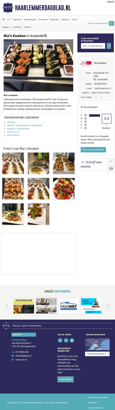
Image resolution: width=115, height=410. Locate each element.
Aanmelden (65, 379)
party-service (13, 132)
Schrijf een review (91, 164)
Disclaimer (92, 402)
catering (11, 122)
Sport (74, 19)
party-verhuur (13, 135)
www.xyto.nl (21, 359)
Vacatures (17, 27)
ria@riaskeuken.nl (102, 88)
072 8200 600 (22, 352)
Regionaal (54, 19)
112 (8, 19)
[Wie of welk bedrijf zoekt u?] (93, 46)
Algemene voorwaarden (98, 397)
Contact (27, 27)
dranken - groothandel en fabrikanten (24, 125)
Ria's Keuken (100, 63)
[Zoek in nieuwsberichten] (98, 23)
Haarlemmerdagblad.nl (43, 7)
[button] (3, 306)
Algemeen (17, 19)
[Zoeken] (111, 23)
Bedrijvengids (30, 19)
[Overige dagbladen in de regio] (97, 354)
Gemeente (43, 19)
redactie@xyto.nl (23, 356)
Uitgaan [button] (5, 27)
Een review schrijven (93, 149)
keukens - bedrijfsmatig (18, 128)
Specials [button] (64, 19)
